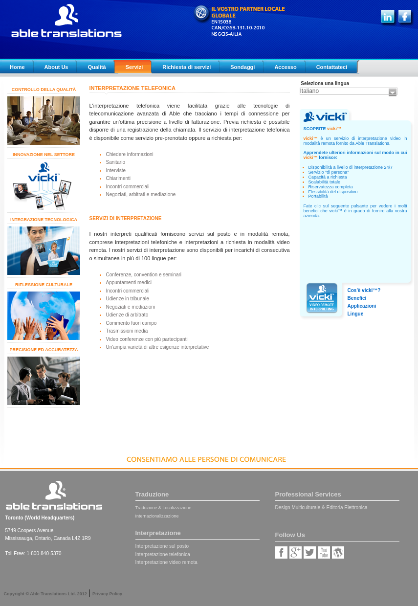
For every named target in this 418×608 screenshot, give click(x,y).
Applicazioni (362, 306)
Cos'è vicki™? (364, 290)
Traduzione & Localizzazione (163, 507)
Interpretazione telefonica (162, 554)
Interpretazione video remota (166, 562)
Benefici (357, 298)
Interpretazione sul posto (162, 546)
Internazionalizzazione (157, 516)
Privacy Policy (107, 593)
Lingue (356, 313)
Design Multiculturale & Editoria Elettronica (321, 507)
